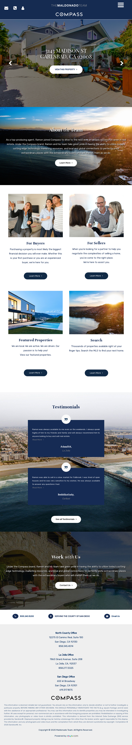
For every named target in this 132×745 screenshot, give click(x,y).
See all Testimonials (65, 519)
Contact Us (65, 585)
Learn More (65, 163)
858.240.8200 (23, 616)
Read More (37, 440)
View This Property (65, 71)
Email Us (112, 616)
